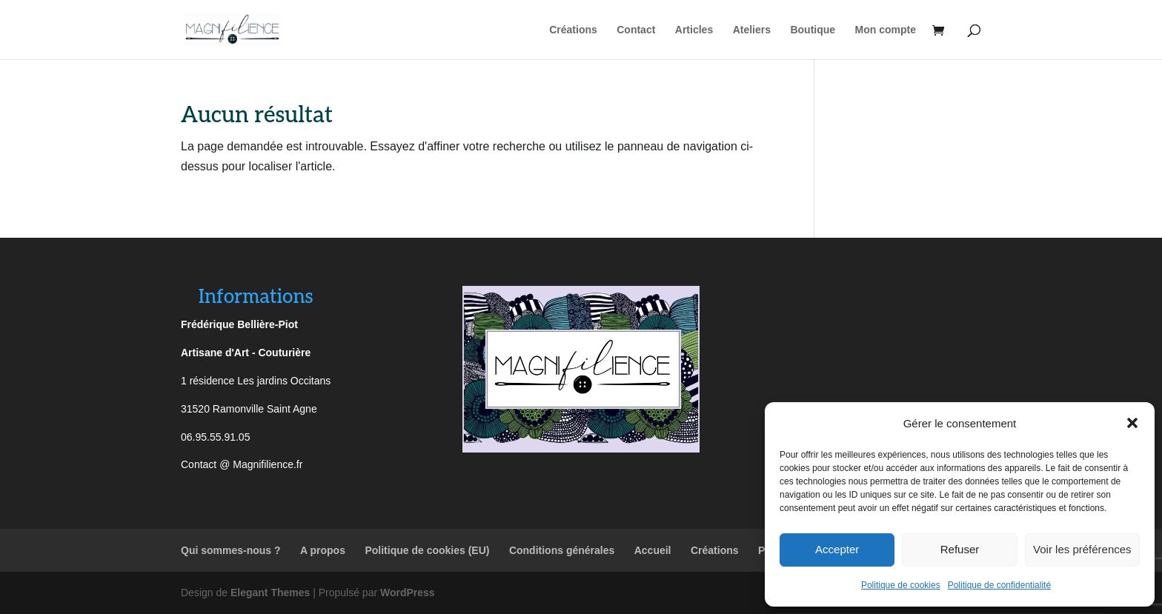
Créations (573, 30)
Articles (694, 30)
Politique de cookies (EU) (427, 550)
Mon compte (885, 30)
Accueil (652, 550)
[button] (1132, 423)
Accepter (837, 549)
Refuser (960, 549)
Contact (636, 30)
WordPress (407, 592)
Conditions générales (561, 550)
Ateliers (752, 30)
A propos (322, 550)
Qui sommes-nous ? (231, 550)
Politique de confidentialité (999, 585)
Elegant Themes (270, 592)
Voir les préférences (1082, 549)
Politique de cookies (900, 585)
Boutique (812, 30)
